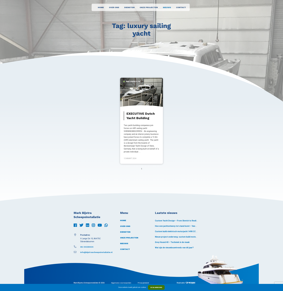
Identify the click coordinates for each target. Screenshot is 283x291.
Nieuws (167, 7)
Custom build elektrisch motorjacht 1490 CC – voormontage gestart (186, 231)
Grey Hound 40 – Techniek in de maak (172, 242)
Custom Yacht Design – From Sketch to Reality (176, 221)
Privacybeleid (143, 283)
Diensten (129, 7)
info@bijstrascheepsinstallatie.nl (93, 252)
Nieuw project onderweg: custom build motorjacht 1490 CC (182, 237)
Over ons (114, 7)
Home (101, 7)
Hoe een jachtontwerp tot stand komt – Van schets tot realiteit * (184, 226)
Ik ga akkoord (156, 287)
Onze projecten (149, 7)
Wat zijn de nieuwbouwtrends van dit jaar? (174, 247)
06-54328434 (83, 247)
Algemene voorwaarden (121, 283)
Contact (181, 7)
